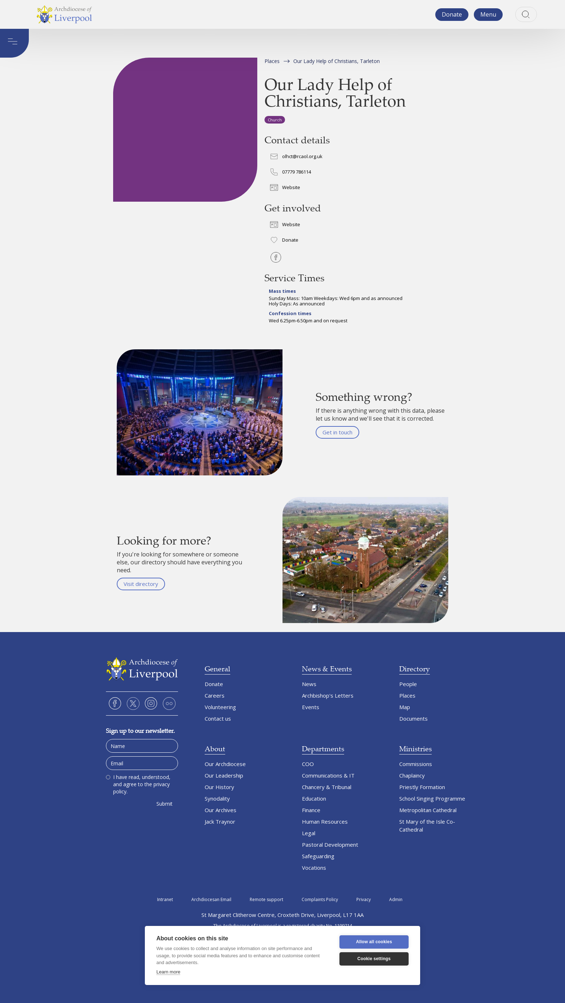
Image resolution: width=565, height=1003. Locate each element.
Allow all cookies (374, 941)
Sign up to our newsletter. (140, 730)
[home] (64, 14)
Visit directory (141, 583)
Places (272, 61)
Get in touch (337, 432)
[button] (488, 14)
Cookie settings (374, 958)
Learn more (168, 972)
